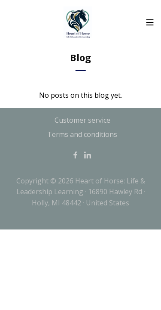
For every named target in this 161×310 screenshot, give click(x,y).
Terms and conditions (82, 134)
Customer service (82, 120)
